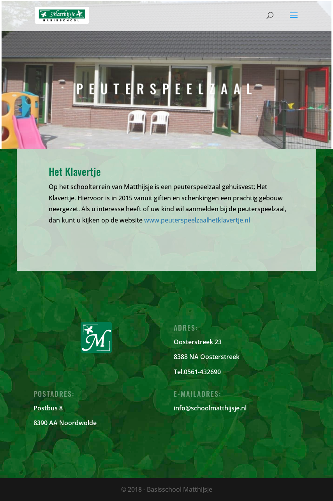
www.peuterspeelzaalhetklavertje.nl (197, 220)
